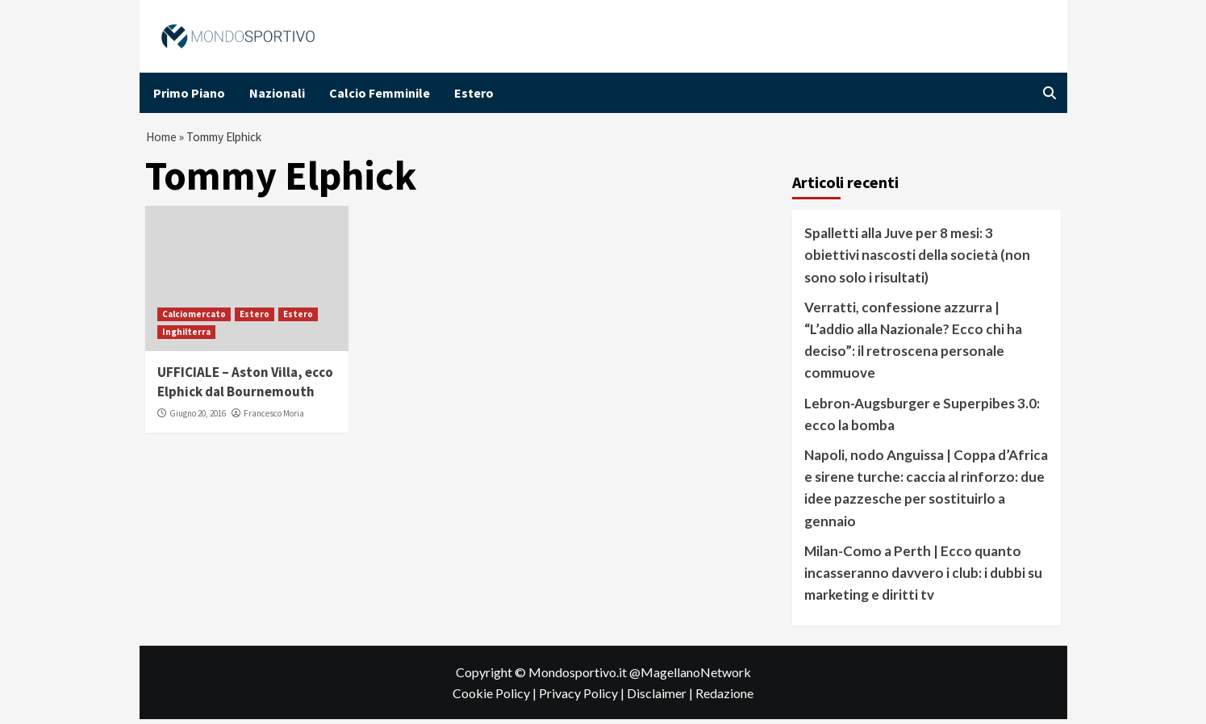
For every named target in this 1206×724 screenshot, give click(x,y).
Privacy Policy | (583, 697)
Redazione (724, 697)
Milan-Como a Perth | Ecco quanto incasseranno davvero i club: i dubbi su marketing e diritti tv (923, 576)
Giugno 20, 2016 (197, 417)
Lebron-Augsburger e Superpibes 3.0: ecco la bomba (922, 418)
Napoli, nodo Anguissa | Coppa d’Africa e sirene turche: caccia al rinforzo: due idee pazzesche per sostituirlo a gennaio (926, 492)
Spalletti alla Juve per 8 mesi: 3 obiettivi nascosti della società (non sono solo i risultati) (917, 258)
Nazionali (277, 93)
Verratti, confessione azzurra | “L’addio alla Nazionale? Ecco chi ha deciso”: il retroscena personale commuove (913, 344)
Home (162, 139)
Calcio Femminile (379, 93)
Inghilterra (186, 335)
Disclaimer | (661, 697)
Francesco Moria (274, 417)
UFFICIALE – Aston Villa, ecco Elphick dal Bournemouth (245, 385)
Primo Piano (189, 93)
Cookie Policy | (496, 697)
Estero (474, 93)
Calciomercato (194, 318)
